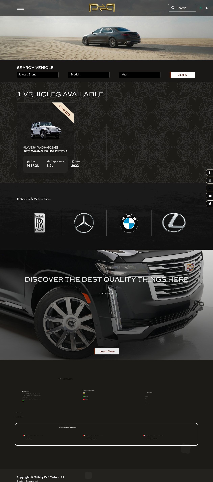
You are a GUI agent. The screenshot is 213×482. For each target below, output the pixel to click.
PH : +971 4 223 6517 (88, 438)
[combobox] (38, 75)
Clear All (183, 75)
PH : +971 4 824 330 (26, 438)
